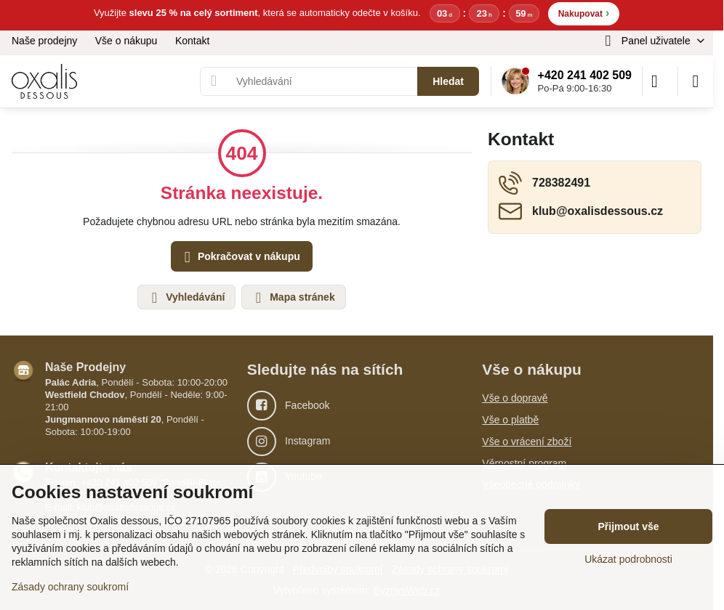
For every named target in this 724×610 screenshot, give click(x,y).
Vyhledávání (186, 297)
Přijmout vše (628, 526)
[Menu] (695, 81)
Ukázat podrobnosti (628, 559)
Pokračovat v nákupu (240, 257)
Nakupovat (584, 13)
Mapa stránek (292, 297)
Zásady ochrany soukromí (70, 587)
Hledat (448, 81)
